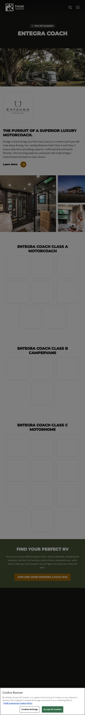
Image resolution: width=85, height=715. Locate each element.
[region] (42, 701)
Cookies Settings (29, 709)
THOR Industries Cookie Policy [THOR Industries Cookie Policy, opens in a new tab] (17, 703)
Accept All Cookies (52, 709)
